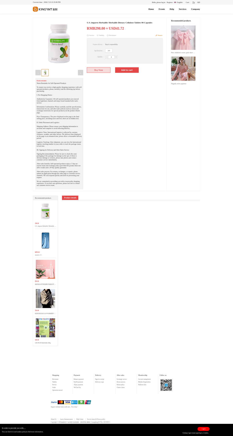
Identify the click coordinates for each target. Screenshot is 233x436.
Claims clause (121, 387)
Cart (187, 2)
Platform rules (142, 385)
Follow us (163, 375)
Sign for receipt (99, 379)
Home (151, 9)
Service (54, 385)
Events (162, 9)
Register (170, 2)
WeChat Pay (77, 387)
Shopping (55, 375)
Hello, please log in (158, 2)
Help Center (79, 419)
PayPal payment (78, 382)
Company (195, 9)
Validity (54, 382)
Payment (77, 375)
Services (182, 9)
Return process (121, 382)
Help (172, 9)
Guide (54, 387)
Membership (142, 375)
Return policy (121, 385)
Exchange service (122, 379)
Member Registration (144, 382)
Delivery (98, 375)
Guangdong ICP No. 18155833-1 (100, 422)
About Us (53, 419)
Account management (144, 379)
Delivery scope (99, 382)
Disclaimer (55, 379)
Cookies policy (21, 432)
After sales (120, 375)
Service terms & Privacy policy (96, 419)
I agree (204, 429)
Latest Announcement (66, 419)
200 (109, 51)
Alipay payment (78, 385)
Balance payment (79, 379)
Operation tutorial (57, 390)
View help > (74, 407)
